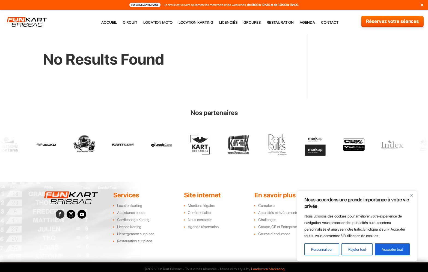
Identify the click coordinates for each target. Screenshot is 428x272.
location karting (196, 22)
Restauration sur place (134, 241)
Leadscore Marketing (268, 269)
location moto (158, 22)
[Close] (411, 195)
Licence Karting (129, 227)
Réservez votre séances (392, 21)
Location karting (129, 205)
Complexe (266, 205)
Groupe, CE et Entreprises (278, 227)
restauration (280, 22)
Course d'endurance (274, 234)
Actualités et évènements (278, 212)
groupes (252, 22)
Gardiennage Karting (133, 219)
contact (329, 22)
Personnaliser (321, 249)
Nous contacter (200, 219)
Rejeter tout (357, 249)
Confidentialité (199, 212)
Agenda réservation (203, 227)
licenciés (228, 22)
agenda (307, 22)
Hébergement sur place (135, 234)
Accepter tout (392, 249)
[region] (357, 226)
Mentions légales (201, 205)
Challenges (267, 219)
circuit (130, 22)
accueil (109, 22)
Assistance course (131, 212)
